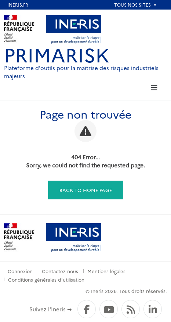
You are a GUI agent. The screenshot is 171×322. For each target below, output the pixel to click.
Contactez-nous (60, 271)
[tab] (154, 87)
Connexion (20, 271)
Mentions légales (106, 271)
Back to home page (85, 190)
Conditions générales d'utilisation (46, 279)
